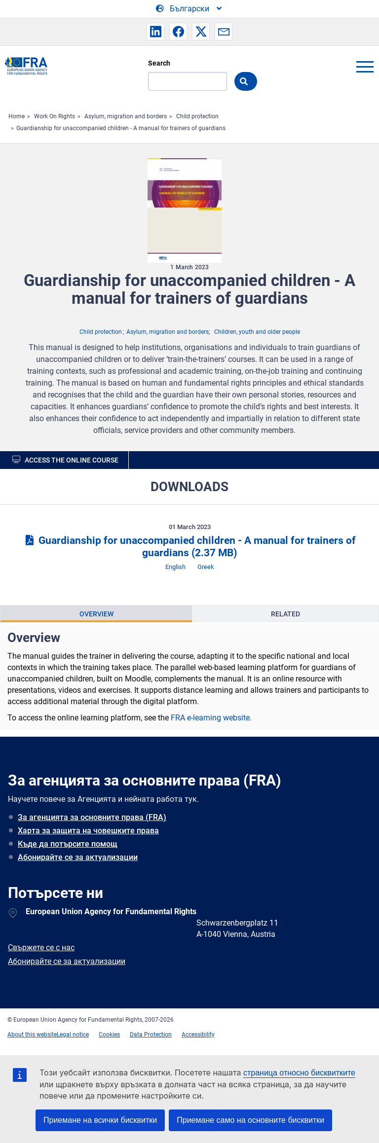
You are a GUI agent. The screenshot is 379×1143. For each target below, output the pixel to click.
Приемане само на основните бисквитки (250, 1120)
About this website (32, 1034)
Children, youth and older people (257, 331)
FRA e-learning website (210, 717)
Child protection (197, 116)
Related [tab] (285, 614)
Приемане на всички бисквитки (100, 1120)
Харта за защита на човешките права (88, 830)
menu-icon (364, 66)
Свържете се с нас (41, 947)
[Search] (187, 81)
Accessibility (198, 1034)
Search (159, 63)
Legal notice (73, 1034)
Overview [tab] (96, 614)
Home (16, 116)
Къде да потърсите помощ (67, 844)
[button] (155, 31)
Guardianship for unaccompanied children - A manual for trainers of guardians (121, 128)
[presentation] (96, 614)
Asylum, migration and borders (125, 116)
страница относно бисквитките (299, 1073)
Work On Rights (54, 116)
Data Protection (151, 1034)
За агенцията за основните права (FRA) (92, 817)
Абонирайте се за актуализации (78, 857)
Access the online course (71, 460)
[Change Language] (189, 9)
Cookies (109, 1034)
